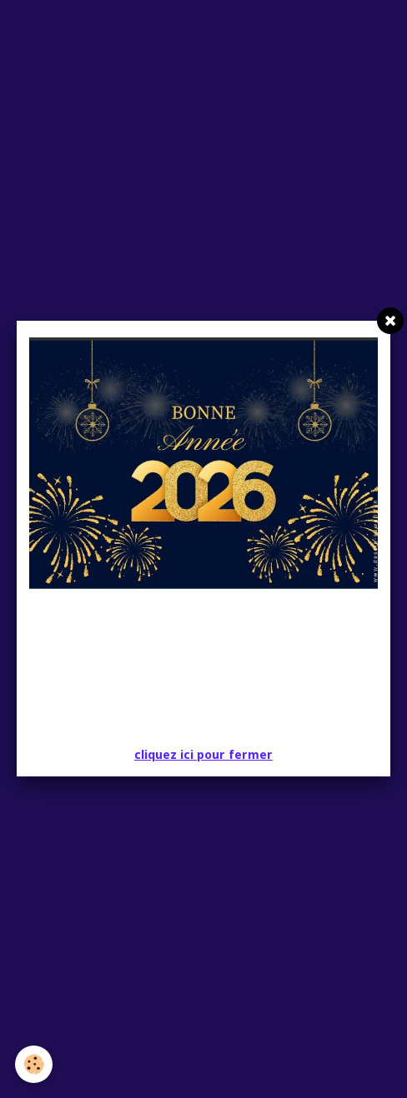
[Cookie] (34, 1064)
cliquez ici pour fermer (203, 754)
